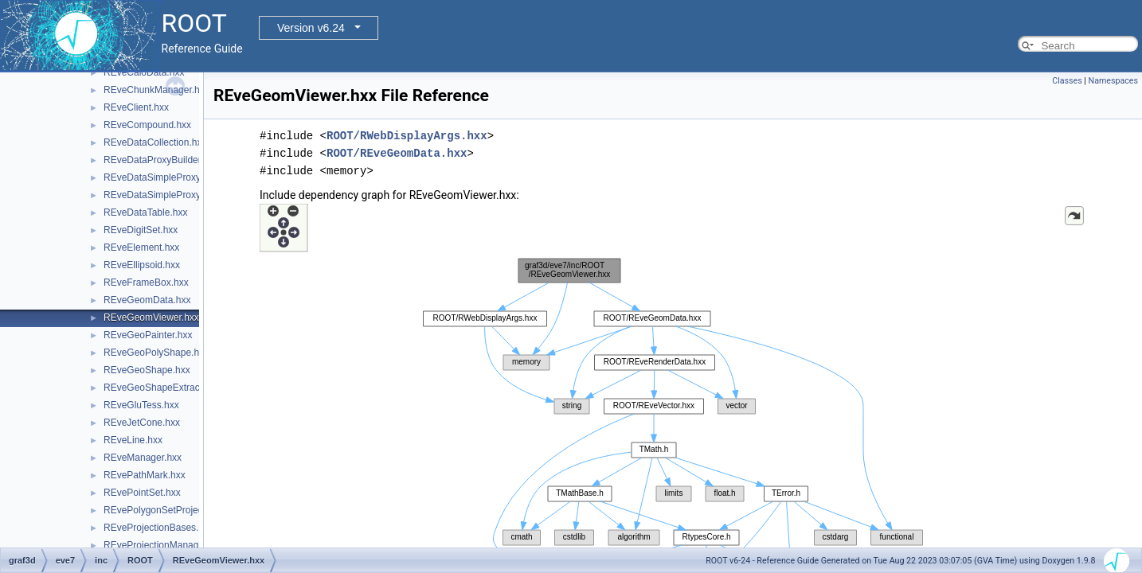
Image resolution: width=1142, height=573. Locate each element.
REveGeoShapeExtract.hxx (162, 387)
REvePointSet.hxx (142, 492)
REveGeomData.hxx (147, 300)
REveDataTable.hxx (145, 212)
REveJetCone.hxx (142, 422)
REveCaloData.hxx (144, 72)
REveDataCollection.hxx (155, 142)
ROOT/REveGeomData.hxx (397, 153)
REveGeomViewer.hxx (151, 317)
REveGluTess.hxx (141, 405)
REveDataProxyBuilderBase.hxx (172, 160)
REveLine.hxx (133, 440)
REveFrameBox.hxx (146, 282)
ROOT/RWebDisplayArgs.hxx (407, 135)
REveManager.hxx (143, 457)
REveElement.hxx (141, 247)
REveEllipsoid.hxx (142, 265)
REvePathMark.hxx (145, 475)
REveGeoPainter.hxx (148, 335)
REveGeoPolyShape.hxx (156, 352)
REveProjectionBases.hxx (158, 527)
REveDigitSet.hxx (141, 230)
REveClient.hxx (136, 107)
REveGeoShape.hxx (147, 370)
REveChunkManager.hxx (156, 90)
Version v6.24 (311, 27)
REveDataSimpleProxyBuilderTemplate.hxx (195, 195)
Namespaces (1113, 81)
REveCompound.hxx (147, 125)
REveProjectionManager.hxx (164, 545)
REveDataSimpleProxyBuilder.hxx (176, 177)
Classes (1066, 81)
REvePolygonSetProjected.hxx (168, 510)
